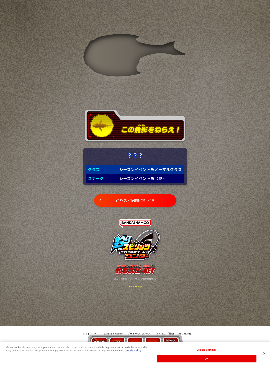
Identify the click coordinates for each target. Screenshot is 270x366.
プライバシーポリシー (139, 333)
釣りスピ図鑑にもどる (135, 200)
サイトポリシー (91, 333)
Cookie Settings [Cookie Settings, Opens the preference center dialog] (207, 349)
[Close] (264, 353)
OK (206, 358)
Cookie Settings (135, 286)
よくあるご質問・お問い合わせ (173, 333)
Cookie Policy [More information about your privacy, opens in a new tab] (133, 350)
